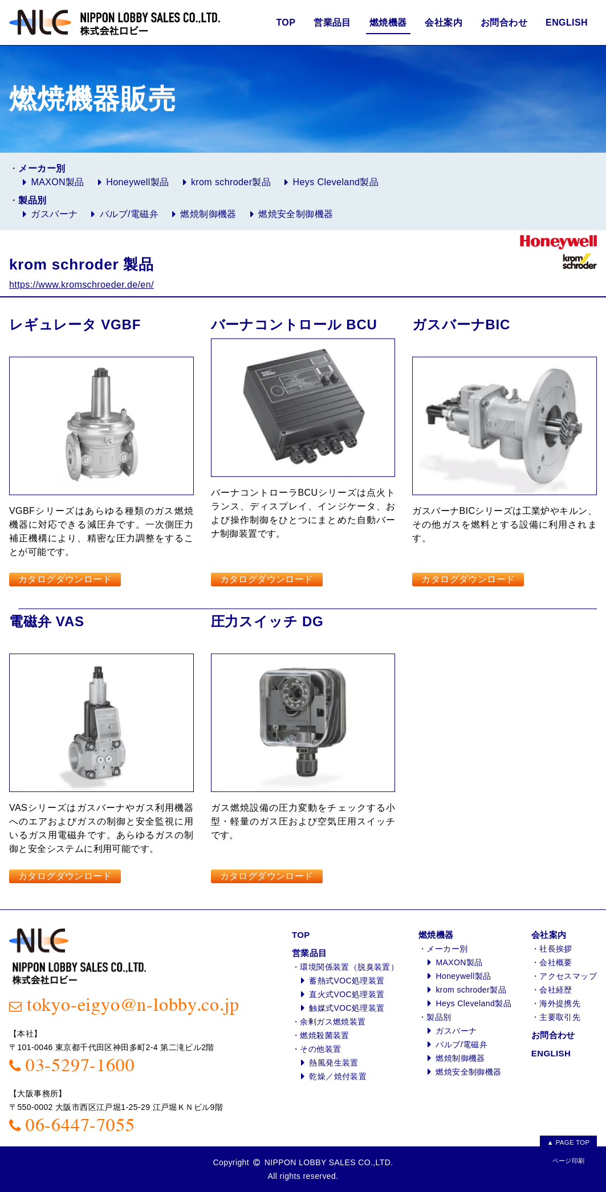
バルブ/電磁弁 (129, 214)
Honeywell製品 (137, 182)
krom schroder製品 (231, 182)
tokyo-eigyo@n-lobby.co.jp (133, 1005)
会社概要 (555, 962)
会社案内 (443, 22)
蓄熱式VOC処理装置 (346, 980)
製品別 (438, 1017)
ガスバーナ (54, 214)
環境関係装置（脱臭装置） (349, 966)
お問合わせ (504, 22)
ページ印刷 (568, 1161)
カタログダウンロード (65, 579)
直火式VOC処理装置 (346, 994)
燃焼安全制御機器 (295, 214)
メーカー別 (446, 948)
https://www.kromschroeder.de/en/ (81, 284)
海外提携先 (559, 1003)
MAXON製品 (57, 182)
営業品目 (332, 22)
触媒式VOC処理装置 (346, 1008)
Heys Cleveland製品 (336, 182)
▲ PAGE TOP (568, 1141)
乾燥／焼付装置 (338, 1076)
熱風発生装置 (333, 1062)
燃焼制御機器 (208, 214)
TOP (285, 22)
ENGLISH (567, 22)
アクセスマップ (568, 976)
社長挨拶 (555, 948)
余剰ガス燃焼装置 (332, 1021)
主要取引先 (559, 1017)
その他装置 (320, 1049)
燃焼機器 (388, 22)
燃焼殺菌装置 (324, 1035)
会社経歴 (555, 989)
